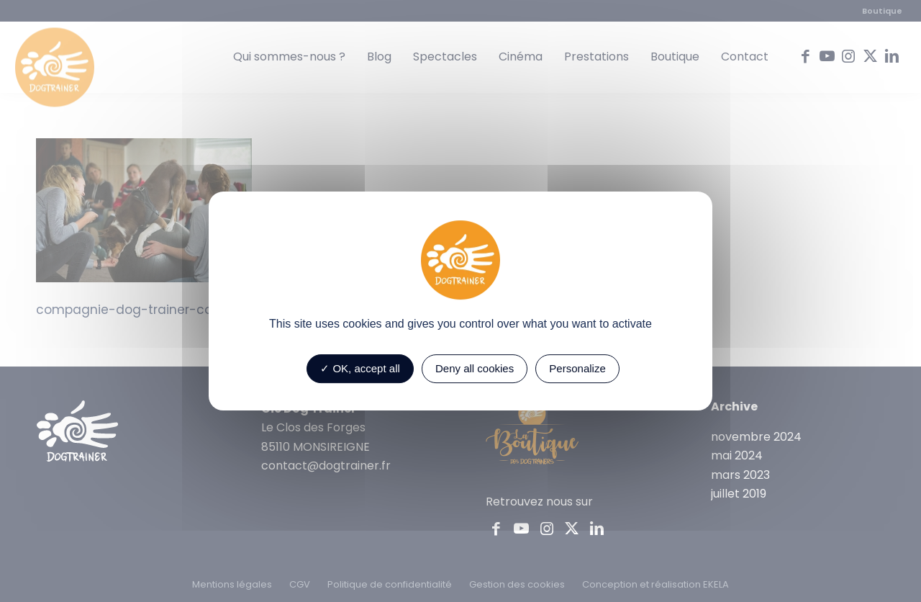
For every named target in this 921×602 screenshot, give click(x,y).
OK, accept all (360, 368)
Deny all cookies (474, 368)
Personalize (577, 368)
